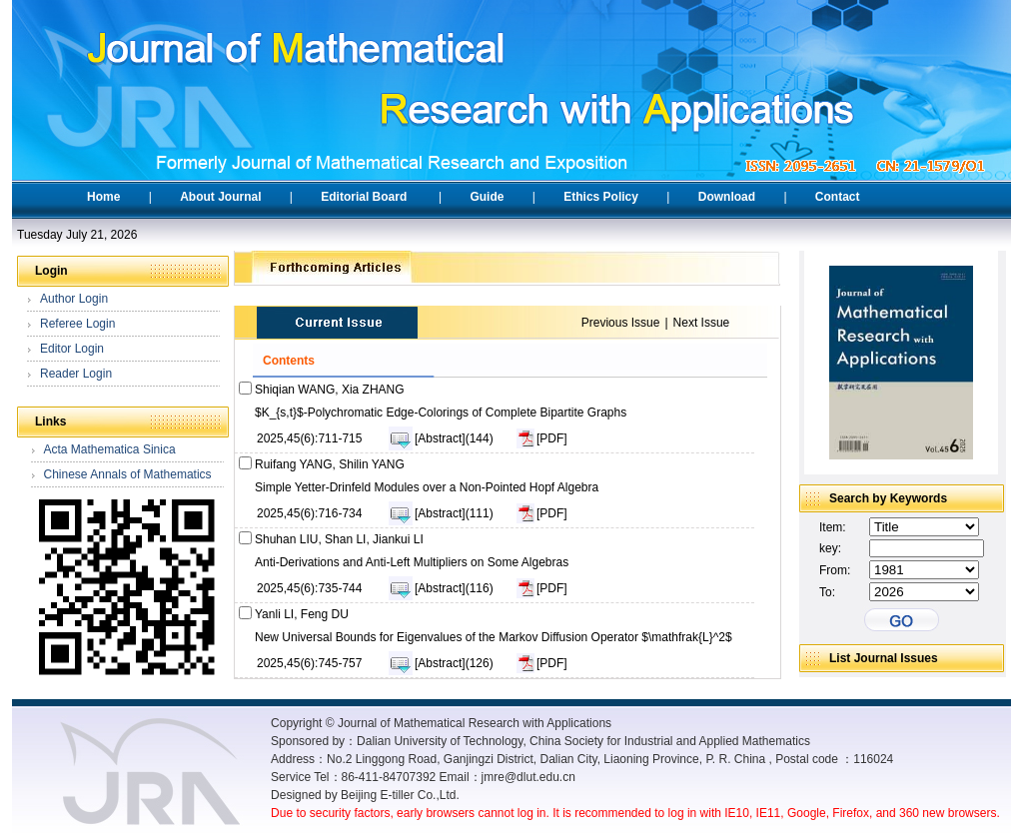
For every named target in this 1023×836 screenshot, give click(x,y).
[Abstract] (440, 438)
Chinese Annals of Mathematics (128, 474)
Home (103, 197)
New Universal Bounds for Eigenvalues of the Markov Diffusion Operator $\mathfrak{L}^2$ (493, 637)
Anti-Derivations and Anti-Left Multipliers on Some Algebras (411, 562)
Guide (487, 197)
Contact (837, 197)
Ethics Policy (600, 197)
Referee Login (77, 324)
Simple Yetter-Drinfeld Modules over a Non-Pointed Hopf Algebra (426, 487)
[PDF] (551, 438)
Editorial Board (364, 197)
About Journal (220, 197)
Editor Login (72, 349)
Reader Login (76, 374)
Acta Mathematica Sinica (110, 449)
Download (726, 197)
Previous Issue (620, 323)
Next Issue (701, 323)
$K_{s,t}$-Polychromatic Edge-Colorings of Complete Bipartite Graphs (440, 412)
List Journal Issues (883, 658)
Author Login (74, 299)
